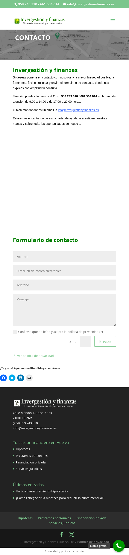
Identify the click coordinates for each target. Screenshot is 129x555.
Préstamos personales (32, 456)
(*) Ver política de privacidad (33, 356)
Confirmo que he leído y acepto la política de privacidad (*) (58, 332)
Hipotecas (23, 449)
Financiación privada (31, 462)
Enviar (105, 341)
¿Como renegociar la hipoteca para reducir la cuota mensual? (60, 498)
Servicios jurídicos (29, 469)
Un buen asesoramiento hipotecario (42, 491)
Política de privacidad (93, 542)
